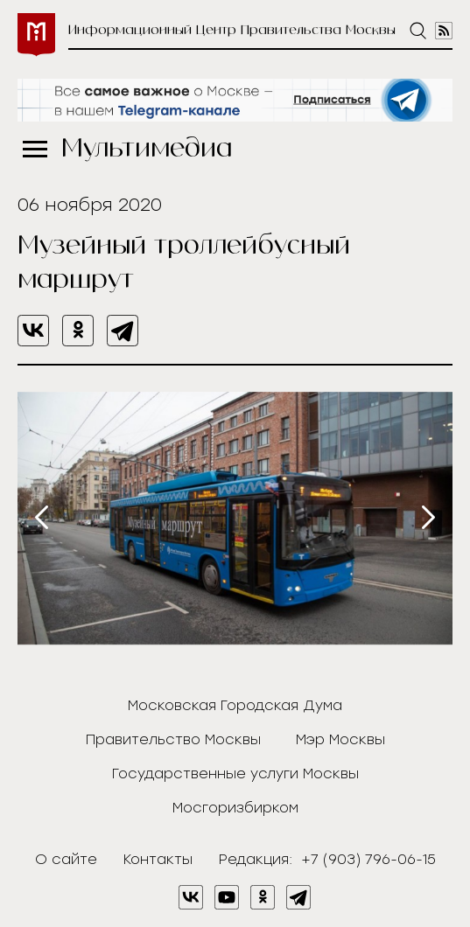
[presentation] (41, 517)
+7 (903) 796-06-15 (368, 859)
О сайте (66, 859)
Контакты (158, 859)
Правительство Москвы (173, 739)
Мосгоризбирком (235, 807)
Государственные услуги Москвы (235, 773)
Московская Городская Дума (235, 705)
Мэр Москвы (340, 739)
